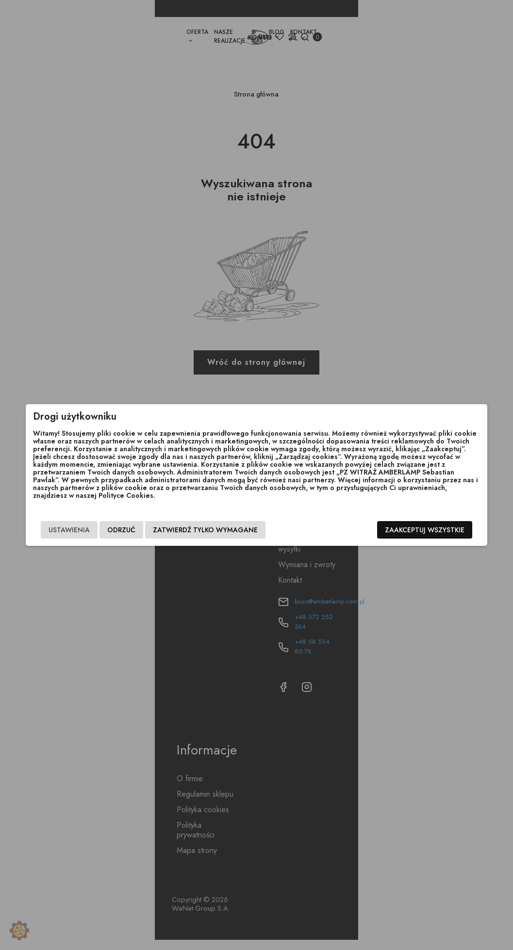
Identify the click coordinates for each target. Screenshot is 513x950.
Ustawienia (63, 530)
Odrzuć (115, 530)
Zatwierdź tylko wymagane (199, 530)
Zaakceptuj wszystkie (431, 530)
